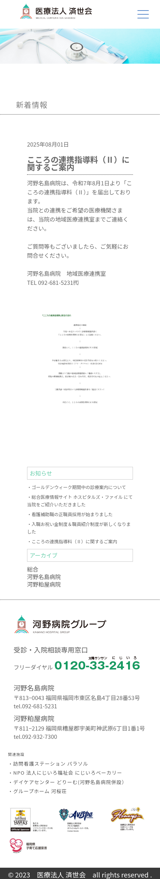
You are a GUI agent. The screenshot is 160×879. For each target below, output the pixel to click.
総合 (32, 569)
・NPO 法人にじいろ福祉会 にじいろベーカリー (65, 772)
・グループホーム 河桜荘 (37, 791)
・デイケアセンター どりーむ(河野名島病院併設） (67, 782)
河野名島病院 (44, 577)
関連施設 (16, 754)
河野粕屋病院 (44, 584)
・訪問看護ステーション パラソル (48, 763)
